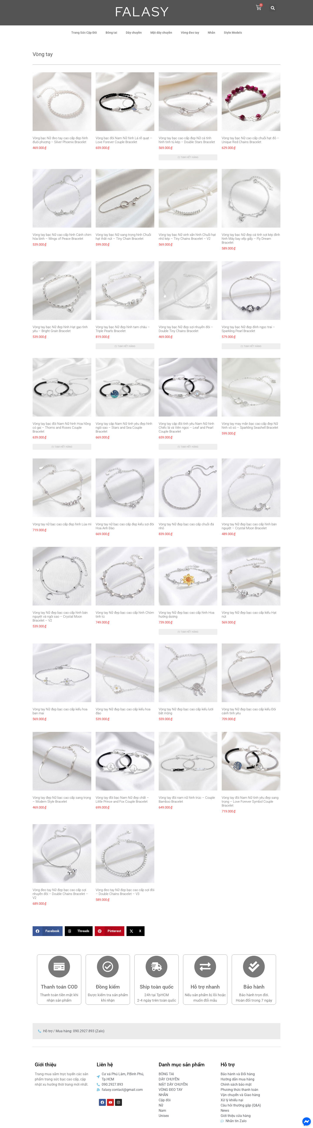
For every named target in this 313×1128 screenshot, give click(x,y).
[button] (272, 8)
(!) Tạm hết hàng (188, 157)
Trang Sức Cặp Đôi (84, 32)
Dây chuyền (134, 32)
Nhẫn (211, 32)
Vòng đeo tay (190, 32)
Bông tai (111, 32)
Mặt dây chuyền (161, 32)
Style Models (233, 32)
